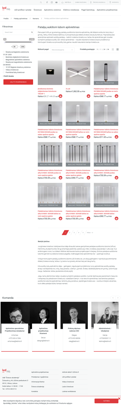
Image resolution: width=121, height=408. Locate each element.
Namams (36, 18)
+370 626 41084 (16, 338)
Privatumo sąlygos (65, 403)
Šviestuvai (38, 10)
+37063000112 (106, 338)
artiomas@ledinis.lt (16, 341)
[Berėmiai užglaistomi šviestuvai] (3, 57)
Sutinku (106, 401)
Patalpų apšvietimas (20, 18)
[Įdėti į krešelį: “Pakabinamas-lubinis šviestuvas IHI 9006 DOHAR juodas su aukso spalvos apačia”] (60, 137)
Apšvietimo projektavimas (107, 10)
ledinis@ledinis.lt (107, 341)
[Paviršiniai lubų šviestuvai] (3, 72)
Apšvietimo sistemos (52, 10)
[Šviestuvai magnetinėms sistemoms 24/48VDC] (3, 62)
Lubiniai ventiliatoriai (69, 391)
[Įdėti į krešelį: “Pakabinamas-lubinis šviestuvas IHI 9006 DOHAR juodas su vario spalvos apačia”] (116, 96)
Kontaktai (115, 2)
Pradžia (6, 18)
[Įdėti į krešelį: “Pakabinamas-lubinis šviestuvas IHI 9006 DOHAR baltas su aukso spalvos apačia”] (116, 137)
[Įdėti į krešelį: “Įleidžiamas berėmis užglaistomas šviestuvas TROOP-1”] (60, 96)
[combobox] (63, 50)
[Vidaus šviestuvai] (3, 69)
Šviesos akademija (99, 2)
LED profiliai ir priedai (22, 10)
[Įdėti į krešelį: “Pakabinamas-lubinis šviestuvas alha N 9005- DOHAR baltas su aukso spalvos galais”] (88, 218)
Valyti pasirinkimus (18, 82)
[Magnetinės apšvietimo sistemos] (3, 59)
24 (105, 49)
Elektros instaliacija (71, 10)
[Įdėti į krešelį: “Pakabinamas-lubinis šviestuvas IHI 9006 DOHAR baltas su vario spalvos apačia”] (88, 137)
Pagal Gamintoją (87, 10)
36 (108, 49)
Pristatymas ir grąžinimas (39, 376)
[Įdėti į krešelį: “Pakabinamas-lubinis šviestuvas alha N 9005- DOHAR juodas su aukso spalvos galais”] (88, 177)
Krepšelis (68, 2)
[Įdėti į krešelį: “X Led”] (88, 96)
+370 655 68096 (76, 338)
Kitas (89, 232)
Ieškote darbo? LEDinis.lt (70, 372)
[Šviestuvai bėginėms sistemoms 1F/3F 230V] (3, 52)
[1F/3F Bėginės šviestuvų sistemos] (3, 67)
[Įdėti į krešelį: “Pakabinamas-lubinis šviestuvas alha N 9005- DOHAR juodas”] (116, 177)
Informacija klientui (37, 381)
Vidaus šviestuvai (68, 381)
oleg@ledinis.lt (76, 341)
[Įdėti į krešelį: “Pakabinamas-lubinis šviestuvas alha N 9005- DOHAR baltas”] (116, 218)
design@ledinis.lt (45, 340)
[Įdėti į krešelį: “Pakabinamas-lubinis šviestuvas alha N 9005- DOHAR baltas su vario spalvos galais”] (60, 218)
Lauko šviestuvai (67, 386)
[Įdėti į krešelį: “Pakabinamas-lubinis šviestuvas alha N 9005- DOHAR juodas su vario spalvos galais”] (60, 177)
